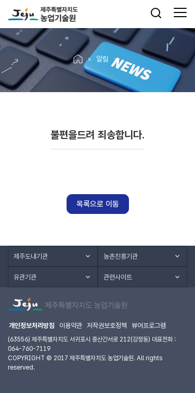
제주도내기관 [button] (31, 256)
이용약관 (70, 325)
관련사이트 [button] (117, 277)
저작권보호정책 (107, 325)
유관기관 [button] (25, 277)
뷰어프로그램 (149, 325)
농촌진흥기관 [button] (120, 256)
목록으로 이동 (97, 204)
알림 (102, 59)
